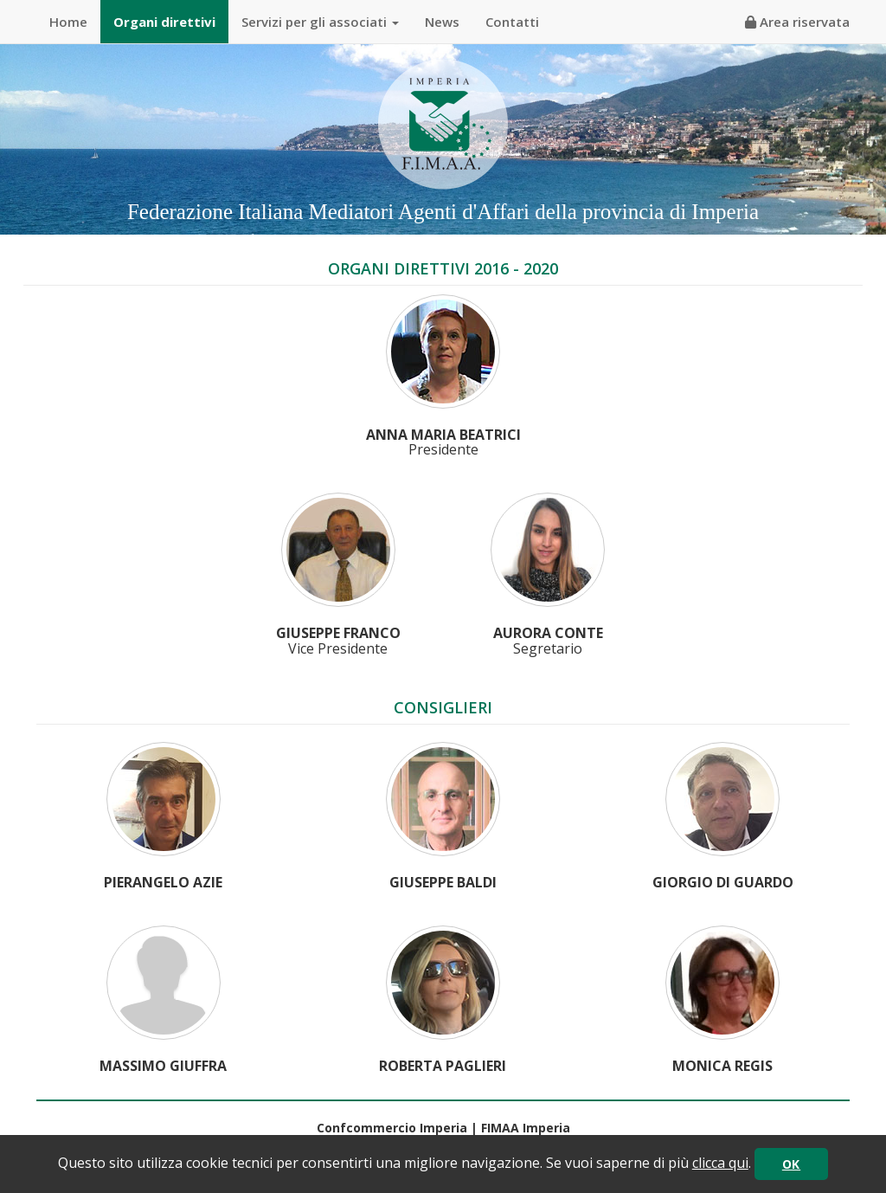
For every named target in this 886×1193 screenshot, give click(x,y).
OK (791, 1164)
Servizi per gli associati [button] (320, 21)
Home (68, 21)
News (442, 21)
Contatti (512, 21)
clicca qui (720, 1162)
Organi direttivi (164, 21)
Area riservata (797, 21)
